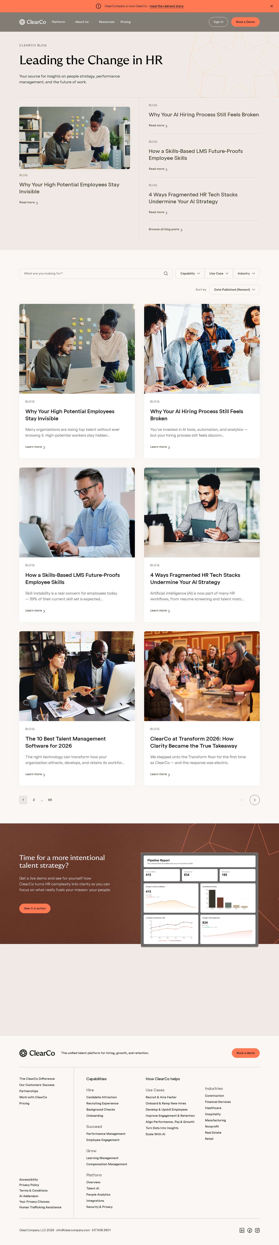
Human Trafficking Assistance (40, 1207)
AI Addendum (28, 1196)
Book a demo (246, 1053)
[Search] (166, 273)
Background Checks (100, 1109)
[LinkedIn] (242, 1230)
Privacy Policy (29, 1185)
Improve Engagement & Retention (170, 1115)
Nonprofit (212, 1126)
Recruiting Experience (102, 1103)
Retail (209, 1138)
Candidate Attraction (101, 1097)
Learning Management (102, 1158)
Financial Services (218, 1101)
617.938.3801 (101, 1230)
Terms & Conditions (33, 1190)
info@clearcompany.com (73, 1230)
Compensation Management (106, 1164)
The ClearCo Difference (37, 1078)
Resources (106, 21)
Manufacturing (215, 1120)
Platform (58, 21)
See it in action (35, 908)
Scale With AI (155, 1134)
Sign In (218, 21)
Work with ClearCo (33, 1097)
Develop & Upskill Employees (167, 1109)
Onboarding (94, 1115)
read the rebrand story (167, 6)
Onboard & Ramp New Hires (166, 1103)
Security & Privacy (99, 1206)
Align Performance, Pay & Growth (170, 1121)
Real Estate (213, 1132)
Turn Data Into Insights (162, 1128)
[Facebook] (249, 1230)
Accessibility (28, 1179)
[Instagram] (257, 1230)
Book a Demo (245, 21)
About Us (82, 21)
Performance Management (105, 1133)
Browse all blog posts (165, 230)
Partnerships (28, 1091)
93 (50, 799)
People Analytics (98, 1194)
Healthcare (213, 1108)
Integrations (95, 1200)
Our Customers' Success (37, 1085)
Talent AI (92, 1188)
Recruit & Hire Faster (161, 1097)
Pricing (126, 21)
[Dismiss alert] (271, 6)
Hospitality (213, 1114)
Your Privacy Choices (34, 1201)
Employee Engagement (102, 1140)
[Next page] (255, 800)
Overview (93, 1182)
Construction (214, 1095)
